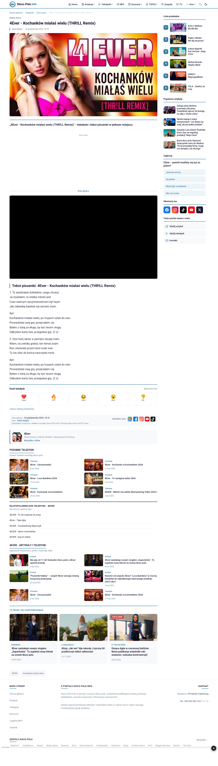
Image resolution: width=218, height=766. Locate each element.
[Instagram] (141, 419)
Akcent (40, 745)
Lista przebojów (171, 16)
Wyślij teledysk (175, 233)
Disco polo (41, 13)
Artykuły (88, 4)
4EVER (14, 673)
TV (179, 4)
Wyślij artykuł (174, 226)
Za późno (170, 179)
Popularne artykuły (173, 99)
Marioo (177, 745)
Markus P (15, 745)
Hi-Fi (150, 745)
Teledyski (105, 4)
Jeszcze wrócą (173, 172)
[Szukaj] (200, 4)
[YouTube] (147, 419)
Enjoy (125, 745)
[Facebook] (135, 419)
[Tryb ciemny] (205, 4)
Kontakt (171, 240)
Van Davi (187, 745)
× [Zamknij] (214, 748)
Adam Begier (17, 29)
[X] (199, 209)
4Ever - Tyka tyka (18, 520)
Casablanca (28, 745)
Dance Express (86, 745)
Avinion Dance (138, 745)
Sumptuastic (102, 745)
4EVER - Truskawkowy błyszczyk (25, 526)
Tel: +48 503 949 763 (194, 701)
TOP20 (151, 4)
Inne (190, 4)
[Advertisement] (83, 161)
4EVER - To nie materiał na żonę (25, 515)
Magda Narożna (163, 745)
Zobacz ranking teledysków (22, 409)
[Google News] (129, 419)
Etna (74, 745)
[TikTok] (153, 419)
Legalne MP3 (16, 720)
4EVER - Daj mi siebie (20, 537)
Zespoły (166, 4)
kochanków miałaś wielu (33, 673)
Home (72, 4)
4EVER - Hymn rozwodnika (22, 531)
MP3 (120, 4)
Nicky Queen (52, 745)
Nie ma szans (172, 193)
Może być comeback (176, 186)
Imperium (115, 745)
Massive (65, 745)
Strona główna (16, 13)
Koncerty (135, 4)
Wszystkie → (202, 740)
